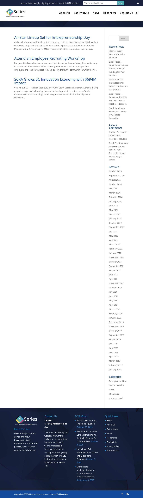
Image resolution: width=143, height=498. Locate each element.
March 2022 (114, 244)
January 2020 (115, 317)
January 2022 (115, 253)
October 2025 (115, 171)
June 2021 (113, 274)
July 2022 (113, 231)
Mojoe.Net (63, 494)
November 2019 (116, 326)
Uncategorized (116, 398)
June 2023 (113, 205)
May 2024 (113, 188)
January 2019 (115, 369)
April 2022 (114, 240)
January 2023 (115, 218)
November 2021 (116, 257)
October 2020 (115, 287)
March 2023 (114, 214)
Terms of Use (113, 450)
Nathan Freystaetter (118, 132)
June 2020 (113, 296)
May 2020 (113, 300)
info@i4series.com (56, 423)
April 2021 (114, 279)
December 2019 (116, 322)
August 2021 (115, 270)
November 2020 (116, 283)
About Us (64, 13)
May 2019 (113, 352)
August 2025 (115, 180)
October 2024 (115, 184)
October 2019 (115, 330)
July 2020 (113, 292)
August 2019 (115, 339)
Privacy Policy (113, 446)
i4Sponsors (109, 13)
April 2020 (114, 305)
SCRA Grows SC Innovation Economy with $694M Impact (55, 81)
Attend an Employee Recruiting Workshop (49, 58)
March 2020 (114, 309)
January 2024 (115, 201)
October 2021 (115, 261)
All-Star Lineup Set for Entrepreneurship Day (52, 37)
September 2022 (116, 227)
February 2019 (115, 365)
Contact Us (126, 13)
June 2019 (113, 348)
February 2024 (115, 197)
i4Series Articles (116, 385)
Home (109, 420)
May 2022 (113, 236)
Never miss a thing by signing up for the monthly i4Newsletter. (50, 3)
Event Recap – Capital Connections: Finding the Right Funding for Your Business (118, 68)
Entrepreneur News (118, 381)
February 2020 (115, 313)
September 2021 (116, 266)
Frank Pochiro (115, 143)
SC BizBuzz (114, 394)
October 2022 (115, 223)
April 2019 (114, 356)
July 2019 (113, 343)
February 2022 (115, 248)
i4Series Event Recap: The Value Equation (117, 54)
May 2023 (113, 210)
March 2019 (114, 361)
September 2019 (116, 335)
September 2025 (116, 175)
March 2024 (114, 192)
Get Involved (81, 13)
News (96, 13)
